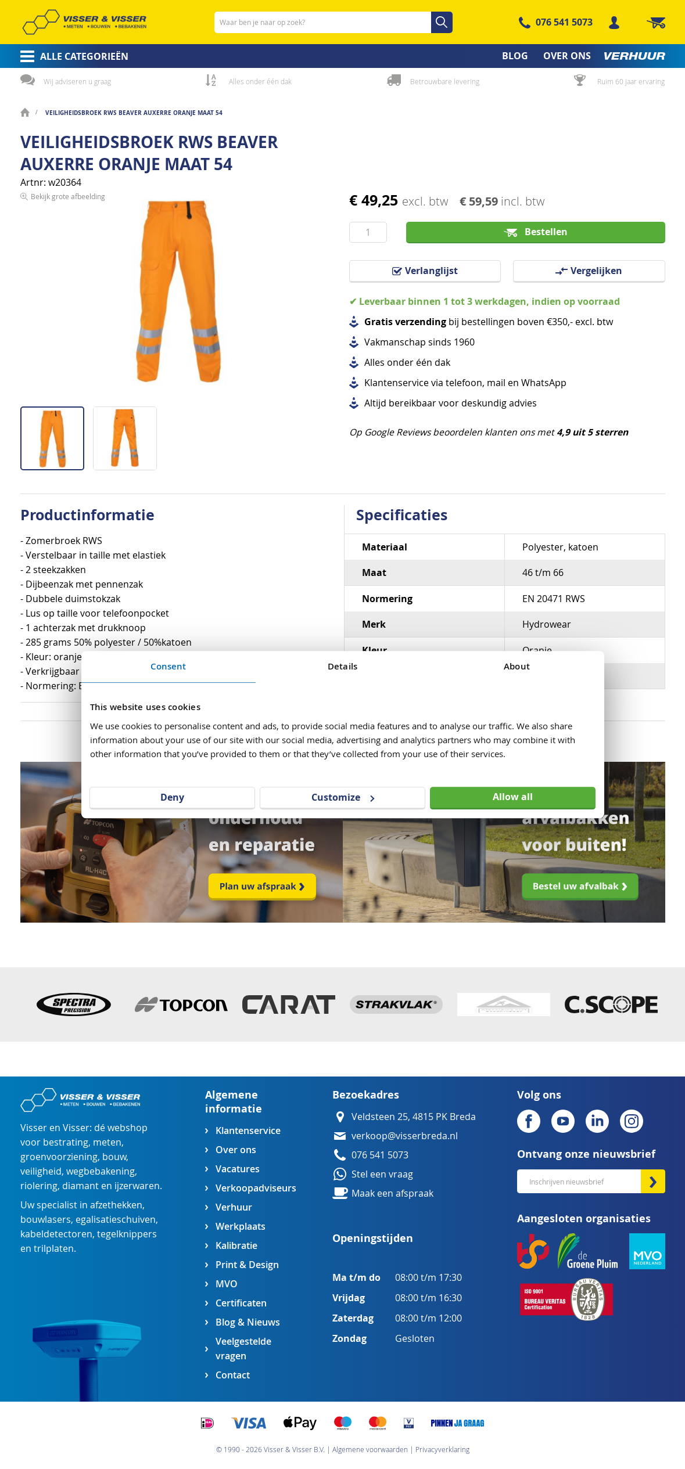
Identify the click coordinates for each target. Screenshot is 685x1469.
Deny (172, 797)
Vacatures (238, 1169)
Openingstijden (372, 1238)
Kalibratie (236, 1246)
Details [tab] (342, 666)
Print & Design (247, 1265)
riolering (39, 1186)
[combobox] (333, 22)
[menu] (343, 56)
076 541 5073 (564, 22)
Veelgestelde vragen (243, 1348)
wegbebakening (100, 1171)
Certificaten (241, 1303)
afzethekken (116, 1205)
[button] (125, 434)
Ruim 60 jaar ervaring (631, 81)
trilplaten (54, 1249)
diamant (80, 1186)
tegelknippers (127, 1234)
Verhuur (234, 1207)
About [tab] (517, 666)
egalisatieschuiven (116, 1220)
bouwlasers (45, 1220)
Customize (342, 797)
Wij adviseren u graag (77, 81)
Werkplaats (241, 1226)
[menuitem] (70, 56)
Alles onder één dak (260, 81)
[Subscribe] (653, 1181)
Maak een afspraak (392, 1193)
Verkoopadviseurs (256, 1188)
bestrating (65, 1142)
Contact (233, 1375)
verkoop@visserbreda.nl (405, 1136)
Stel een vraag (382, 1174)
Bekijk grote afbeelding (68, 397)
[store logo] (84, 22)
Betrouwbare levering (444, 81)
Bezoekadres (365, 1095)
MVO (227, 1284)
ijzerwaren (137, 1186)
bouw (114, 1157)
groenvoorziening (59, 1157)
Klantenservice (248, 1131)
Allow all (513, 796)
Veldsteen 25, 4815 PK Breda (414, 1117)
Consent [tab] (168, 666)
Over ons (236, 1150)
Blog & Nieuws (248, 1322)
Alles (374, 363)
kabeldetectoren (56, 1234)
